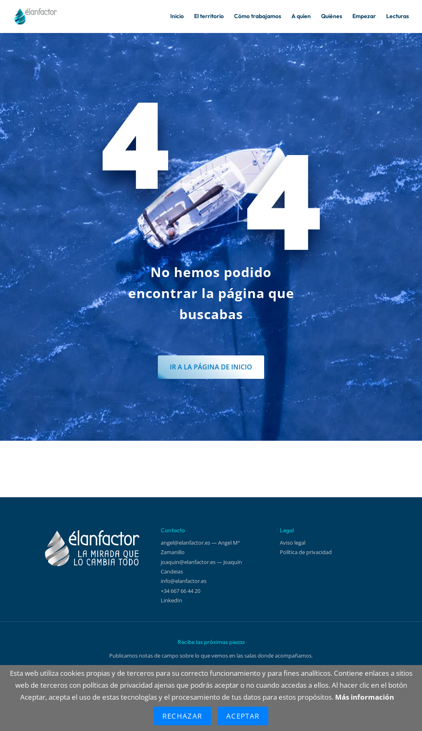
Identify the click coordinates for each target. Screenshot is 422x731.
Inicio (177, 17)
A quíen (301, 17)
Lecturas (397, 17)
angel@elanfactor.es (185, 542)
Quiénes (331, 17)
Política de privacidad (306, 552)
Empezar (364, 17)
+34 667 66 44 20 (180, 591)
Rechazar (182, 716)
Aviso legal (292, 542)
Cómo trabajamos (257, 17)
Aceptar (243, 716)
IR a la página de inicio (211, 395)
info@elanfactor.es (183, 581)
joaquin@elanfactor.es (188, 562)
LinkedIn (171, 600)
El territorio (209, 17)
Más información (364, 697)
